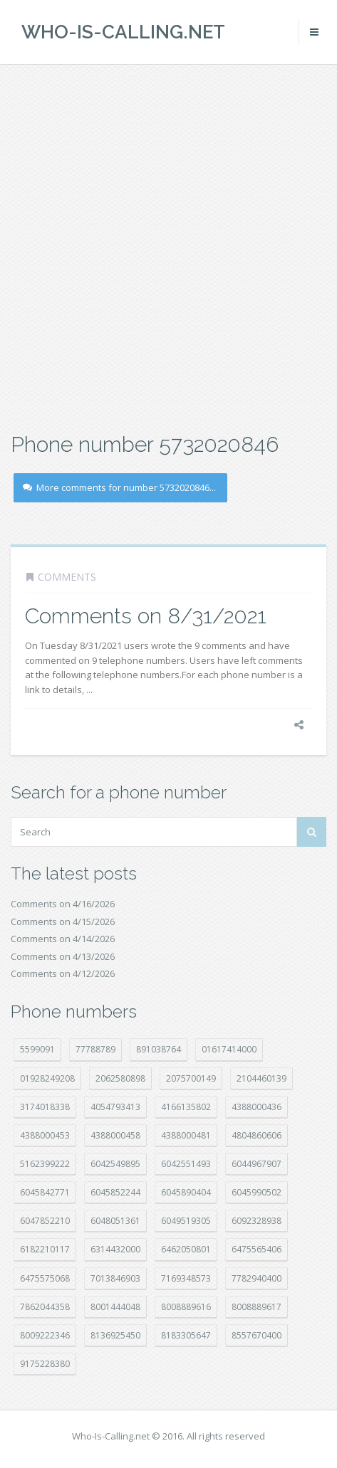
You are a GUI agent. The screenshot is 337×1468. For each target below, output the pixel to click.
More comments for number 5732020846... (119, 487)
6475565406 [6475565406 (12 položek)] (256, 1249)
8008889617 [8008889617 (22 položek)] (256, 1307)
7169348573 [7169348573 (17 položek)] (186, 1278)
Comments (67, 576)
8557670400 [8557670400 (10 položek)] (256, 1335)
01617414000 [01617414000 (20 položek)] (229, 1049)
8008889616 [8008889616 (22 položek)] (186, 1307)
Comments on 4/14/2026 (63, 938)
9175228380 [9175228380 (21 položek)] (45, 1364)
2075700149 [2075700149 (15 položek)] (191, 1078)
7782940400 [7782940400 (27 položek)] (256, 1278)
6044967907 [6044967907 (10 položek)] (256, 1164)
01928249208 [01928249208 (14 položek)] (47, 1078)
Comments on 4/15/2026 (63, 921)
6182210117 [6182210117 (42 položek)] (45, 1249)
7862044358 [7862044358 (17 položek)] (45, 1307)
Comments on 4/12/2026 (63, 973)
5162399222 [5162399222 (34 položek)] (45, 1164)
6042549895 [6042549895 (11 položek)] (115, 1164)
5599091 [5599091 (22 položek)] (37, 1049)
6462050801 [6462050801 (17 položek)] (186, 1249)
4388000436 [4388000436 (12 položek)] (256, 1107)
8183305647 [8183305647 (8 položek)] (186, 1335)
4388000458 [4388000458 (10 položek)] (115, 1135)
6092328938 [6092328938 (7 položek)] (256, 1221)
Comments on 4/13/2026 (63, 956)
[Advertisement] (168, 246)
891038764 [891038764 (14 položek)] (158, 1049)
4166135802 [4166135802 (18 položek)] (186, 1107)
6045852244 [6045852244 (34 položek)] (115, 1192)
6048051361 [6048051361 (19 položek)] (115, 1221)
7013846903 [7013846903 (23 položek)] (115, 1278)
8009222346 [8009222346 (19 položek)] (45, 1335)
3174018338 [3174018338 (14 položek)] (45, 1107)
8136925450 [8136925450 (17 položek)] (115, 1335)
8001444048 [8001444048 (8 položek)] (115, 1307)
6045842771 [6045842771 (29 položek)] (45, 1192)
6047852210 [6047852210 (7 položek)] (45, 1221)
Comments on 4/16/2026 (63, 903)
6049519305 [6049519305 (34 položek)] (186, 1221)
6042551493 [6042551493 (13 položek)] (186, 1164)
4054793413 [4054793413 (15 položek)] (115, 1107)
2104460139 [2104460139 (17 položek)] (261, 1078)
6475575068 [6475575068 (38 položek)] (45, 1278)
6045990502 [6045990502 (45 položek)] (256, 1192)
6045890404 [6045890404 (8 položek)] (186, 1192)
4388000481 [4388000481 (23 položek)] (186, 1135)
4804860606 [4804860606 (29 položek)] (256, 1135)
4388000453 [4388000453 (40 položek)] (45, 1135)
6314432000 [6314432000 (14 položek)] (115, 1249)
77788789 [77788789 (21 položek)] (95, 1049)
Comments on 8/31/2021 (145, 615)
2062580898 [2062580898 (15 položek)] (120, 1078)
